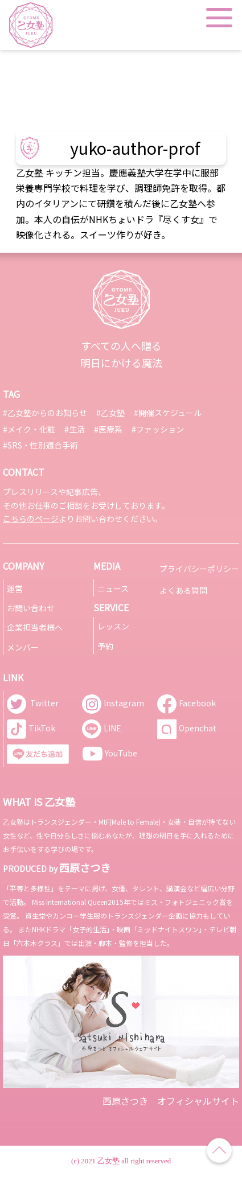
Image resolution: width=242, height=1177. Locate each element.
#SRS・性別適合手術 (40, 445)
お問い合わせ (31, 608)
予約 (105, 646)
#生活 (74, 429)
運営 (15, 588)
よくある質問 (183, 590)
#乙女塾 (110, 412)
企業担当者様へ (35, 627)
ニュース (113, 588)
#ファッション (158, 429)
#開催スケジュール (168, 412)
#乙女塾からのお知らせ (45, 412)
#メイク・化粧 (29, 429)
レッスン (113, 626)
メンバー (23, 647)
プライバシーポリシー (199, 568)
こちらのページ (31, 518)
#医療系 (108, 429)
